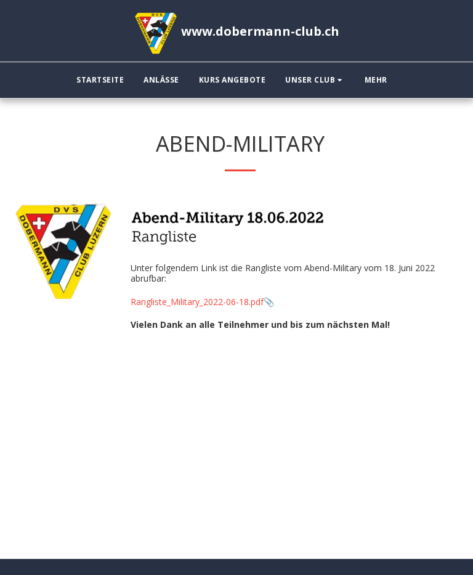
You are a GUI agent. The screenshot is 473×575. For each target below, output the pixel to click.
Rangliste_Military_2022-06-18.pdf (197, 302)
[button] (315, 80)
